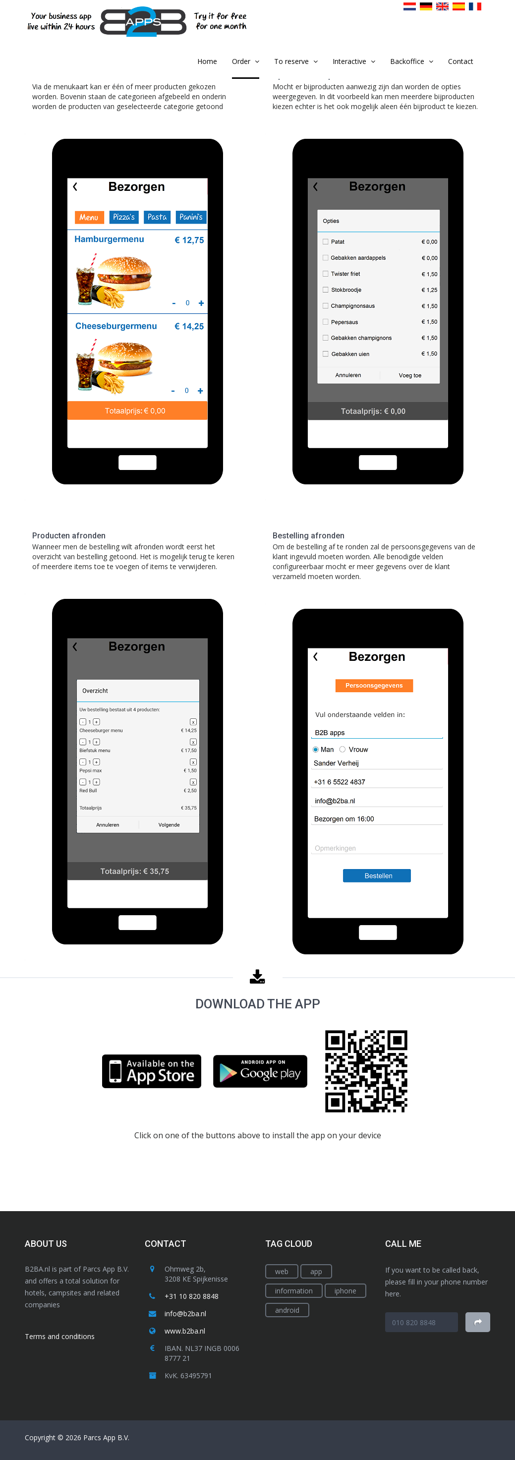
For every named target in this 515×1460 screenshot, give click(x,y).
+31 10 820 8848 (192, 1296)
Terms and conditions (60, 1336)
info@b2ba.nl (185, 1313)
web (281, 1271)
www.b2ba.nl (185, 1331)
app (316, 1271)
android (287, 1310)
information (294, 1290)
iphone (345, 1290)
